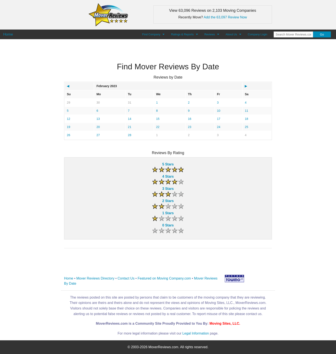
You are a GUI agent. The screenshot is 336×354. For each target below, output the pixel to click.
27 (98, 135)
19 (68, 127)
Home (68, 278)
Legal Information (195, 333)
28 (129, 135)
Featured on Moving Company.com (164, 278)
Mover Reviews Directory (95, 278)
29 (68, 102)
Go (322, 34)
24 (218, 127)
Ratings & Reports (182, 34)
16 (189, 118)
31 (129, 102)
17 (218, 118)
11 (246, 110)
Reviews (209, 34)
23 (189, 127)
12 (68, 118)
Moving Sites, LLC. (225, 323)
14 (129, 118)
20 (98, 127)
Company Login (257, 34)
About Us (231, 34)
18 (246, 118)
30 (98, 102)
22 (158, 127)
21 (129, 127)
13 (98, 118)
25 (246, 127)
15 (158, 118)
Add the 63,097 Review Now (225, 17)
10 (218, 110)
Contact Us (126, 278)
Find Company (151, 34)
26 (68, 135)
